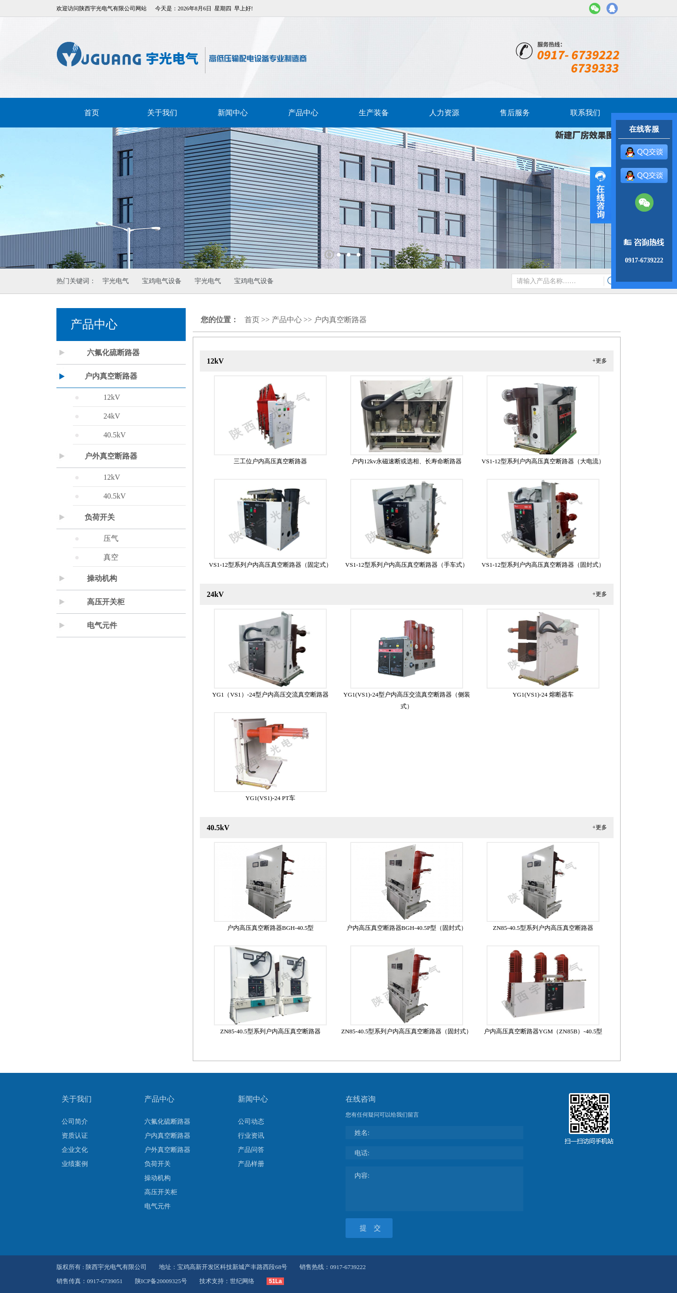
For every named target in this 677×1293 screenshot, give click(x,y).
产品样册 (251, 1163)
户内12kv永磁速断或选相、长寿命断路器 (407, 461)
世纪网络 (242, 1281)
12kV (111, 397)
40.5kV (114, 435)
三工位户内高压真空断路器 (270, 461)
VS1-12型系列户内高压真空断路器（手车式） (406, 564)
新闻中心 (233, 113)
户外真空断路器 (111, 456)
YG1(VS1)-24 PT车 (270, 797)
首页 (91, 113)
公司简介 (75, 1121)
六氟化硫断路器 (113, 353)
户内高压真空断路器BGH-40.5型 (270, 927)
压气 (110, 538)
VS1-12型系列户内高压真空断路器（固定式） (270, 564)
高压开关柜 (106, 602)
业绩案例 (75, 1163)
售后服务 (515, 113)
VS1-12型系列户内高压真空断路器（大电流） (542, 461)
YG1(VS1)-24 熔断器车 (543, 694)
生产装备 (374, 113)
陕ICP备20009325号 (161, 1281)
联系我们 (585, 113)
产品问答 (251, 1149)
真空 (110, 557)
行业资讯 (251, 1135)
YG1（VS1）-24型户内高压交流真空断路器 (270, 694)
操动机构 (102, 578)
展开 (600, 195)
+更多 (599, 360)
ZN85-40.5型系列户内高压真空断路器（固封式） (406, 1031)
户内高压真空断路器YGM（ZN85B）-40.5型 (543, 1031)
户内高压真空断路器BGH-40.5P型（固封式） (406, 927)
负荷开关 (100, 517)
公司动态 (251, 1121)
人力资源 (444, 113)
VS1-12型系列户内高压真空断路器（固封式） (542, 564)
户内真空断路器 (111, 376)
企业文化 (75, 1149)
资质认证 (75, 1135)
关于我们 (162, 113)
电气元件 (102, 625)
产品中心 (303, 113)
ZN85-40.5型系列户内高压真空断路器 (543, 927)
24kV (111, 416)
